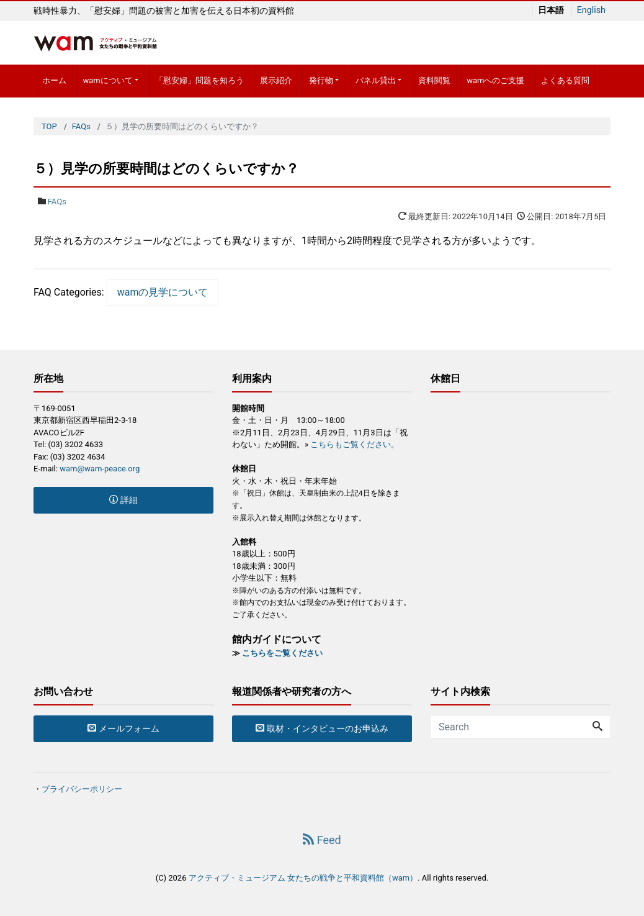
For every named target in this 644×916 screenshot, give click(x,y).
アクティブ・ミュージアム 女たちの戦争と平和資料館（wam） (303, 877)
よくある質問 (565, 80)
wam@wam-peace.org (100, 468)
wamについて (107, 80)
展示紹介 (276, 80)
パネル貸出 (376, 80)
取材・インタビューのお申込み (322, 728)
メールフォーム (123, 728)
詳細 (123, 500)
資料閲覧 (434, 80)
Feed (322, 839)
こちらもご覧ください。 (354, 444)
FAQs (57, 201)
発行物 (321, 80)
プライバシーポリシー (82, 789)
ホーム (54, 80)
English (591, 10)
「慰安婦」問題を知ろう (199, 80)
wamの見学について (162, 292)
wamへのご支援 (495, 80)
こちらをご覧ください (282, 653)
